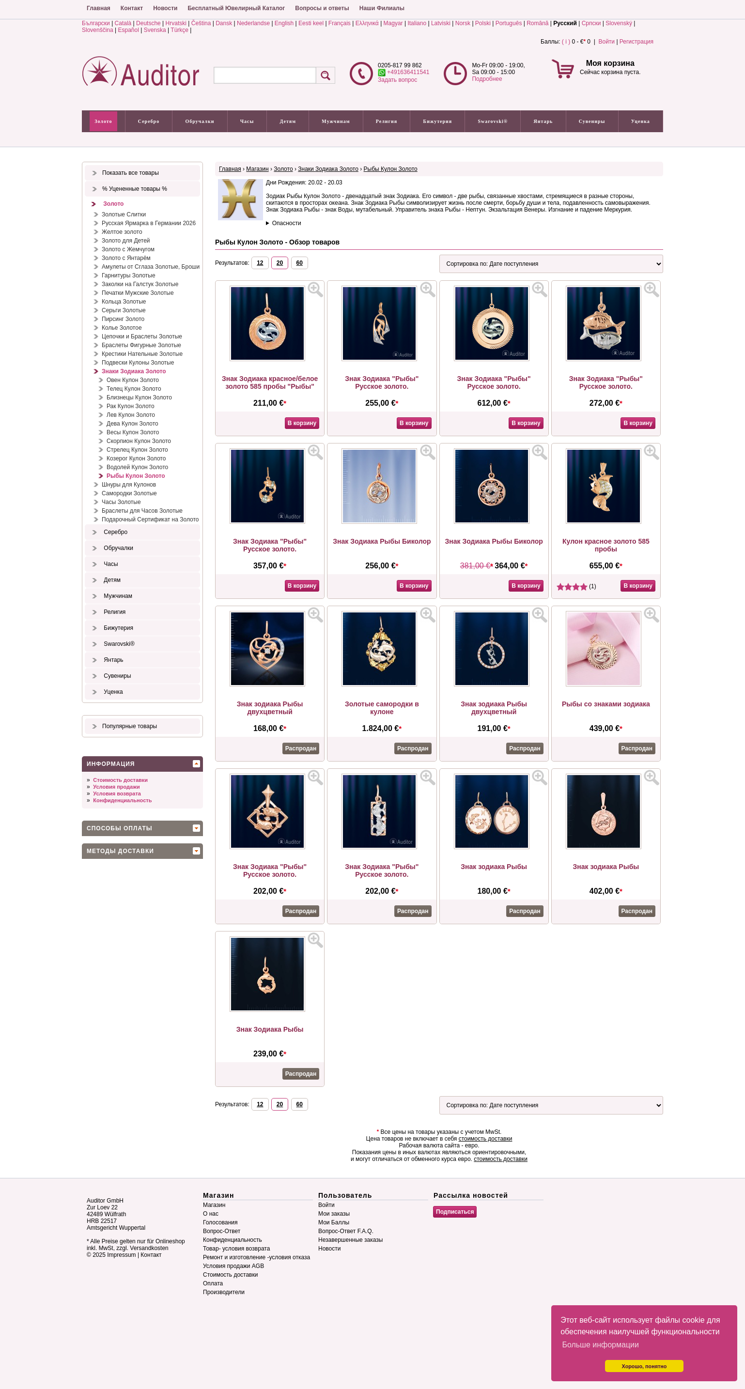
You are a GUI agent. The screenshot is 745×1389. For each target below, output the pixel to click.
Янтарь (543, 121)
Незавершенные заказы (350, 1239)
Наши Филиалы (381, 8)
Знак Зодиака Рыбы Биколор (382, 541)
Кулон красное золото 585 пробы (606, 545)
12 (260, 262)
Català (123, 23)
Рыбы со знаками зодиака (606, 704)
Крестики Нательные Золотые (142, 354)
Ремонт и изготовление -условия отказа (256, 1257)
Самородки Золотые (129, 493)
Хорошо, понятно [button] (644, 1366)
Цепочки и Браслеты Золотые (142, 336)
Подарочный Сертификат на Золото (150, 519)
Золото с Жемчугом (128, 249)
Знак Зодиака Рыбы (270, 1029)
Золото (103, 121)
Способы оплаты (120, 828)
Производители (224, 1292)
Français (339, 23)
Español (128, 30)
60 (299, 262)
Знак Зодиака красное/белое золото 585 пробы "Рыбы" (270, 382)
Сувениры (592, 121)
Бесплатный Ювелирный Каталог (236, 8)
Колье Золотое (122, 327)
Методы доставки (120, 851)
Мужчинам (336, 121)
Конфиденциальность (122, 800)
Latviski (440, 23)
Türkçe (179, 30)
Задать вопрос (397, 79)
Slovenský (618, 23)
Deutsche (148, 23)
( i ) (566, 41)
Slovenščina (97, 30)
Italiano (416, 23)
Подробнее (487, 79)
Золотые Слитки (124, 214)
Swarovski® (493, 121)
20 (280, 262)
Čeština (201, 23)
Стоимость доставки (120, 780)
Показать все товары (130, 172)
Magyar (393, 23)
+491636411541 (403, 72)
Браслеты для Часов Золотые (142, 510)
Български (96, 23)
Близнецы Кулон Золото (139, 397)
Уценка (640, 121)
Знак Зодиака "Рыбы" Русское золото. (382, 382)
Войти (606, 41)
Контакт (132, 8)
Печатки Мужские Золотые (138, 293)
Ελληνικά (367, 23)
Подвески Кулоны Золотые (138, 362)
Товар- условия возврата (236, 1248)
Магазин (257, 169)
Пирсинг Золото (123, 319)
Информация (111, 764)
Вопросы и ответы (322, 8)
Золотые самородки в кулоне (382, 708)
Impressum (121, 1255)
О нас (210, 1213)
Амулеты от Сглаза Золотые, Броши (151, 266)
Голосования (220, 1222)
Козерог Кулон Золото (136, 458)
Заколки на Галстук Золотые (140, 284)
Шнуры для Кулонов (129, 484)
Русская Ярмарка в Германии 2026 (149, 223)
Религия (387, 121)
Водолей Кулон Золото (137, 467)
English (284, 23)
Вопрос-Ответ (221, 1231)
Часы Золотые (121, 502)
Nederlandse (253, 23)
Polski (483, 23)
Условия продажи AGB (233, 1266)
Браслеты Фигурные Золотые (141, 345)
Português (509, 23)
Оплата (213, 1283)
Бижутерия (437, 121)
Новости (165, 8)
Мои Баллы (333, 1222)
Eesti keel (311, 23)
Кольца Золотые (124, 301)
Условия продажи (116, 787)
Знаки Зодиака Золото (134, 371)
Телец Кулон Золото (134, 388)
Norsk (462, 23)
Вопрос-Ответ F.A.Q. (345, 1231)
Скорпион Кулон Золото (139, 441)
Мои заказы (334, 1213)
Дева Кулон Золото (132, 423)
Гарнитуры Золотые (128, 275)
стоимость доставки (485, 1138)
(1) (576, 586)
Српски (591, 23)
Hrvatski (176, 23)
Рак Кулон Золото (131, 406)
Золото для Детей (126, 240)
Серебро (148, 121)
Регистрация (636, 41)
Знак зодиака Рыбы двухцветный (270, 708)
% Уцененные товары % (134, 188)
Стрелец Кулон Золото (137, 449)
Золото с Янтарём (126, 258)
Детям (288, 121)
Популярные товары (129, 726)
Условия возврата (117, 793)
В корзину (302, 423)
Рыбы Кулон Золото (136, 476)
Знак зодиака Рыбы (494, 866)
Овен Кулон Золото (133, 380)
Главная (98, 8)
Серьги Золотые (124, 310)
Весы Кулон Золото (133, 432)
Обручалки (199, 121)
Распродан (300, 748)
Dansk (224, 23)
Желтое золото (122, 232)
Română (537, 23)
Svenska (155, 30)
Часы (247, 121)
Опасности (286, 223)
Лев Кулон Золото (131, 415)
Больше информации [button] (600, 1345)
